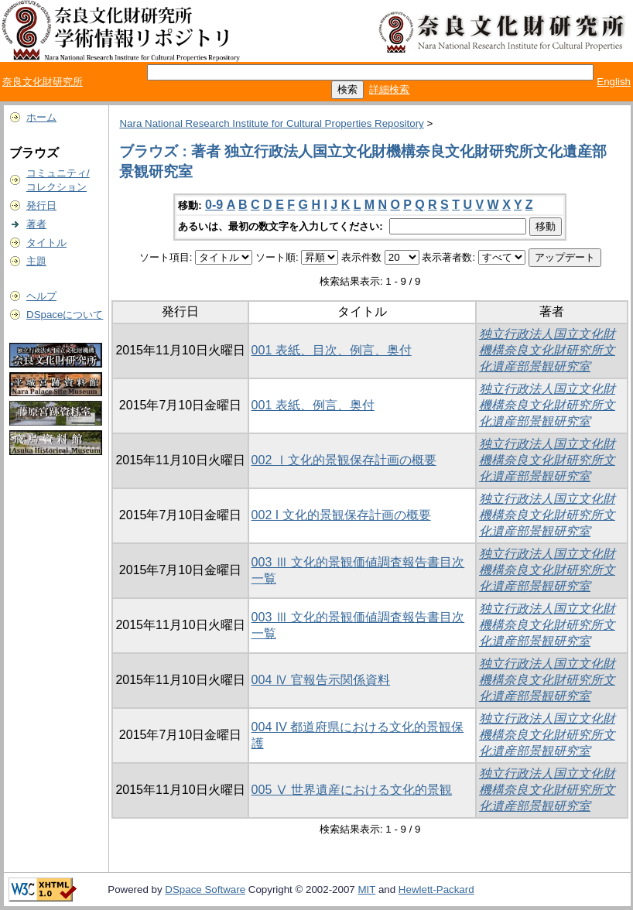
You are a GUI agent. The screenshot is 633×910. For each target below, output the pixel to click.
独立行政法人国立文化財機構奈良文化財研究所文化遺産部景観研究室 (547, 350)
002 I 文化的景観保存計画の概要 (341, 515)
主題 (36, 261)
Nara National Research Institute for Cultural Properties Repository (271, 123)
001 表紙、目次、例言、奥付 (331, 350)
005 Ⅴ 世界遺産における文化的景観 (352, 789)
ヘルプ (41, 296)
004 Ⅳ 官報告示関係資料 (321, 679)
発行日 (41, 205)
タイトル (46, 242)
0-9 (214, 204)
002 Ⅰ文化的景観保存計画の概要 (343, 460)
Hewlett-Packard (436, 889)
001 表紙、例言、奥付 (313, 405)
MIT (366, 889)
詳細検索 (389, 89)
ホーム (41, 117)
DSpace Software (205, 889)
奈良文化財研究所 (42, 81)
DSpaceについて (64, 314)
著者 (36, 224)
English (614, 81)
